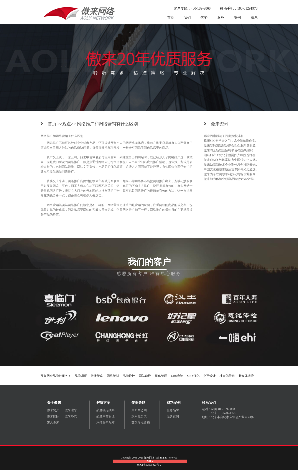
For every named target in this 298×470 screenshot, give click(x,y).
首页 (170, 17)
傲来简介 (53, 410)
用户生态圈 (139, 410)
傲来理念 (71, 410)
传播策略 (97, 376)
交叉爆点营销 (141, 422)
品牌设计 (129, 376)
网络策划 (113, 376)
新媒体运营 (246, 376)
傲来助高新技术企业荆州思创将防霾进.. (230, 164)
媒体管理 (161, 376)
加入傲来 (53, 422)
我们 (187, 17)
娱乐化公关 (139, 416)
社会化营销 (227, 376)
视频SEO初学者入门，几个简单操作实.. (230, 140)
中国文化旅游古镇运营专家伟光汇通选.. (230, 169)
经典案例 (173, 416)
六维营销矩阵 (105, 422)
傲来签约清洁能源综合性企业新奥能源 (229, 145)
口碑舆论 (177, 376)
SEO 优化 (193, 376)
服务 (220, 17)
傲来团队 (53, 416)
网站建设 (145, 376)
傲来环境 (71, 416)
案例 (237, 17)
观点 (66, 123)
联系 (254, 17)
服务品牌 (173, 410)
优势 (204, 17)
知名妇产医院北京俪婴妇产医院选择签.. (230, 155)
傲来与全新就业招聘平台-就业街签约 (229, 150)
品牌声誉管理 (105, 416)
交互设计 (209, 376)
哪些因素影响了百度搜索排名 (223, 136)
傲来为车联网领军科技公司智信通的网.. (230, 174)
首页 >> (55, 123)
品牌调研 (81, 376)
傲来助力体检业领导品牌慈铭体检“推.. (229, 179)
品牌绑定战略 (105, 410)
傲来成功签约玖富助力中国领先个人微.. (230, 160)
